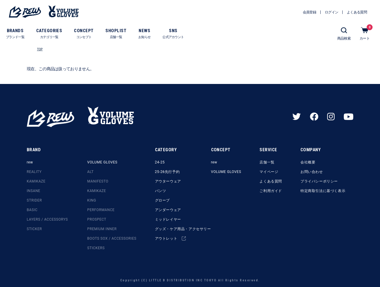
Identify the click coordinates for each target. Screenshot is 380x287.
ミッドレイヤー (168, 219)
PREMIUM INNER (102, 229)
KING (91, 200)
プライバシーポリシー (319, 181)
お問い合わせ (311, 172)
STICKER (34, 229)
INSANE (33, 191)
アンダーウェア (168, 210)
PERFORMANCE (101, 210)
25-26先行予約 (167, 172)
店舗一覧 (266, 162)
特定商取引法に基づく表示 (322, 191)
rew (30, 162)
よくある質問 (270, 181)
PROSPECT (96, 219)
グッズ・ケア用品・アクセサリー (183, 229)
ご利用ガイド (270, 191)
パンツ (160, 191)
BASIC (32, 210)
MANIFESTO (97, 181)
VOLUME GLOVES (102, 162)
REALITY (34, 172)
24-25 (160, 162)
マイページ (268, 172)
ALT (90, 172)
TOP (40, 49)
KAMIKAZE (36, 181)
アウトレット (170, 238)
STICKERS (96, 248)
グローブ (162, 200)
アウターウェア (168, 181)
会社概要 (307, 162)
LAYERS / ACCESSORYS (47, 219)
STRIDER (34, 200)
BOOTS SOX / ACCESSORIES (112, 238)
